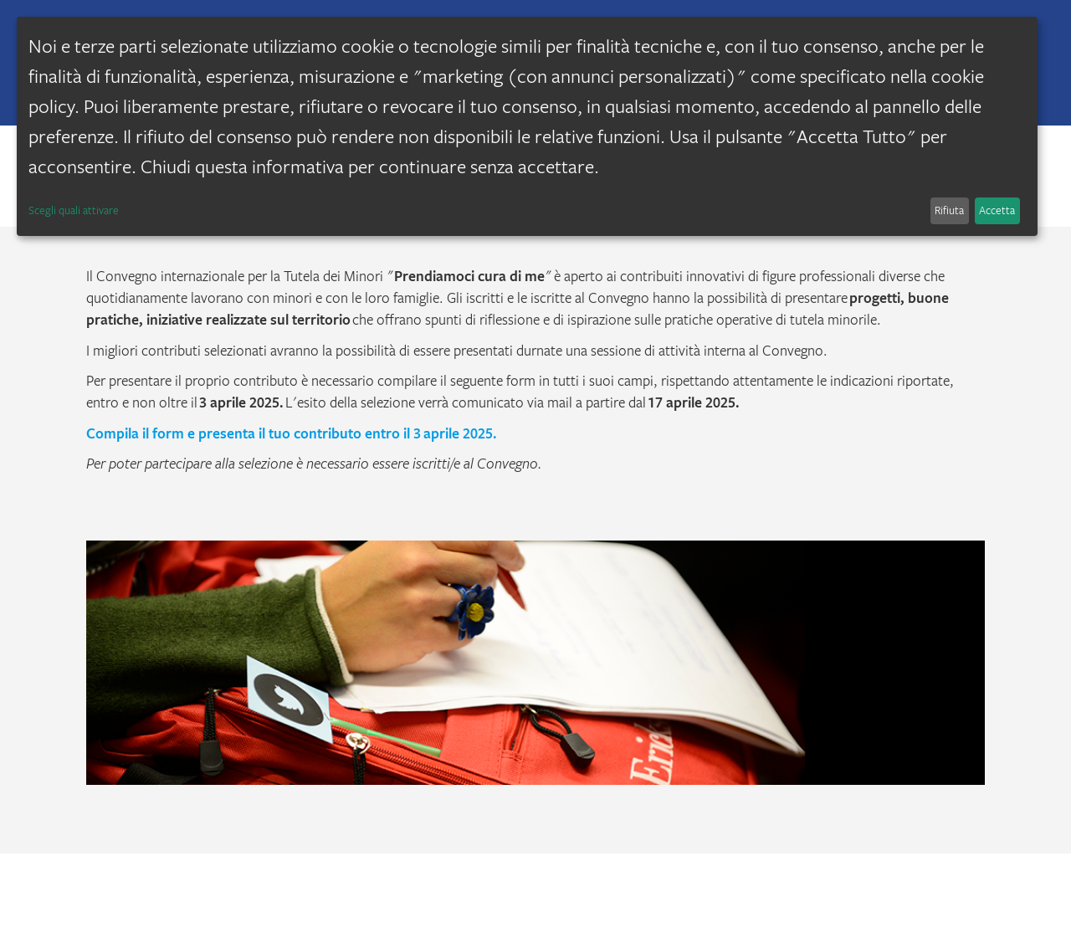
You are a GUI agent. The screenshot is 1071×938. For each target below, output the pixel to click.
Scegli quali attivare (73, 210)
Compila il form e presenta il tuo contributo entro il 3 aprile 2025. (291, 433)
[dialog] (527, 126)
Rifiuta (949, 210)
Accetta (997, 210)
